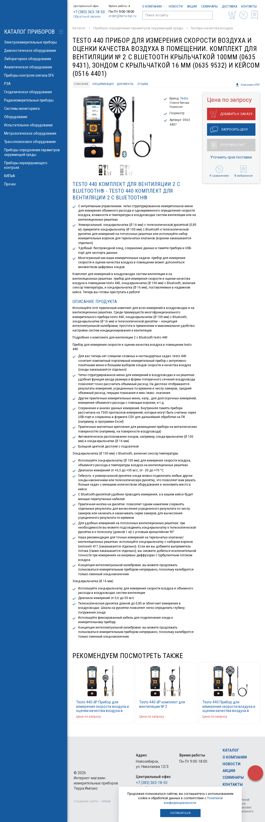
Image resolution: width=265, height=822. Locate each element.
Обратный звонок (87, 16)
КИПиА (33, 176)
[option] (115, 126)
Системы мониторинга (33, 108)
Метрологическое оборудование (33, 133)
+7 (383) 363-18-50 (89, 12)
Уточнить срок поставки (231, 157)
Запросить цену (229, 130)
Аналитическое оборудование (33, 67)
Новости (176, 6)
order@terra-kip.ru (122, 16)
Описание (81, 84)
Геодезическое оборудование (33, 92)
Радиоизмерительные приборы (33, 100)
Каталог (231, 750)
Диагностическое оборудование (33, 50)
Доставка (229, 6)
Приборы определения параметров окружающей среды (33, 152)
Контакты (249, 6)
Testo (184, 98)
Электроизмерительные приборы (33, 42)
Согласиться (180, 813)
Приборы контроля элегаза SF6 (33, 75)
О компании (153, 6)
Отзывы (142, 84)
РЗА (33, 83)
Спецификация (103, 84)
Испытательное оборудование (33, 125)
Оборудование (33, 116)
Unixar (106, 801)
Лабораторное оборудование (33, 58)
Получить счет (228, 145)
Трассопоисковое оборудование (33, 141)
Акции (192, 6)
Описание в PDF (247, 85)
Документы (125, 84)
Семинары (209, 6)
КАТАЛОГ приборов (29, 31)
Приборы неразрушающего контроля (33, 165)
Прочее (33, 184)
